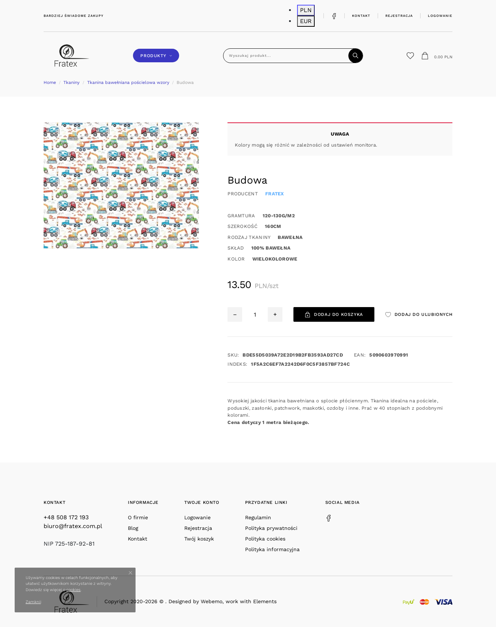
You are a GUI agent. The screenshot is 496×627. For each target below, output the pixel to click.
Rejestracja (399, 16)
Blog (133, 528)
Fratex (274, 193)
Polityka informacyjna (272, 549)
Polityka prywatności (271, 528)
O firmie (138, 517)
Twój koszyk (199, 539)
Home (50, 82)
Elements (265, 601)
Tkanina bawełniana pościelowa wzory (128, 82)
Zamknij (33, 602)
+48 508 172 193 (66, 517)
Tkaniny (71, 82)
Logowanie (440, 16)
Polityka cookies (265, 539)
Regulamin (258, 517)
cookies (73, 589)
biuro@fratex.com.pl (73, 526)
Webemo (211, 601)
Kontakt (361, 16)
